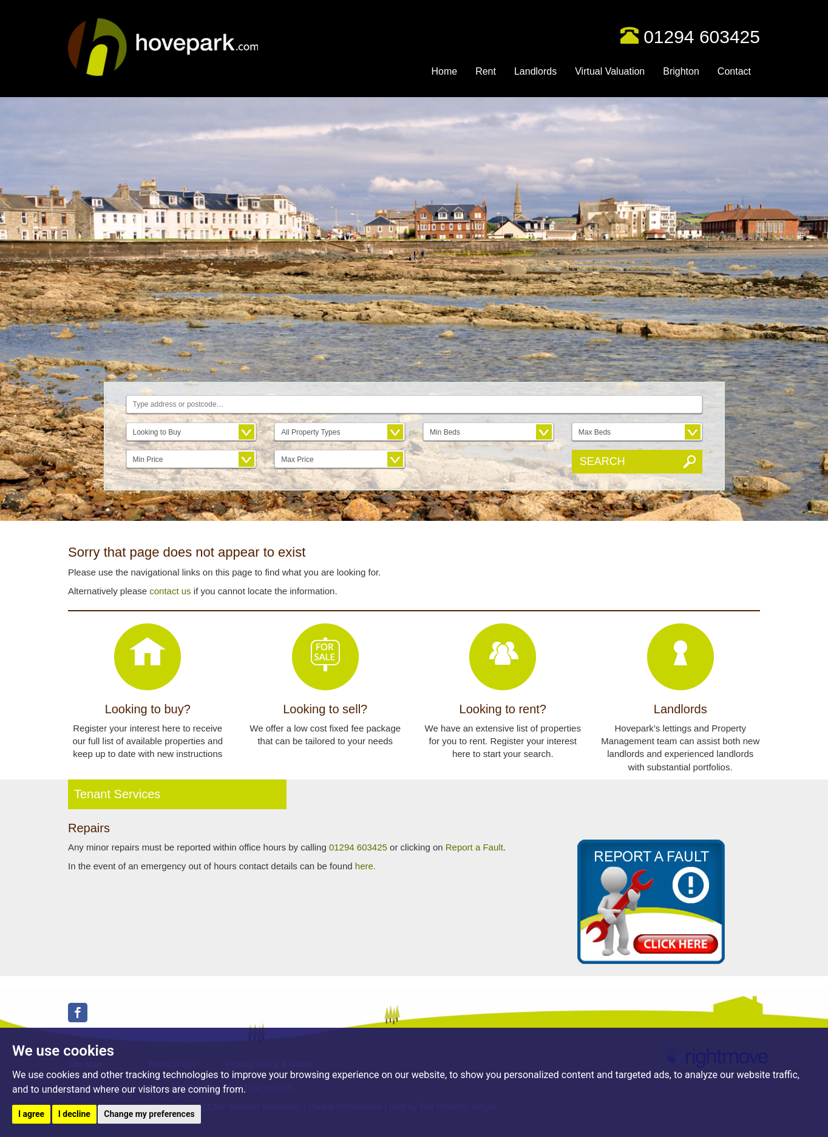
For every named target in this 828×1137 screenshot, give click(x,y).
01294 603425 (701, 37)
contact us (170, 591)
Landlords (535, 71)
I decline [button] (74, 1114)
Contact (734, 71)
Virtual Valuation (610, 71)
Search (602, 461)
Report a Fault (474, 847)
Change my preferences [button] (149, 1114)
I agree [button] (31, 1114)
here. (365, 866)
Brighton (681, 71)
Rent (485, 71)
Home (444, 71)
